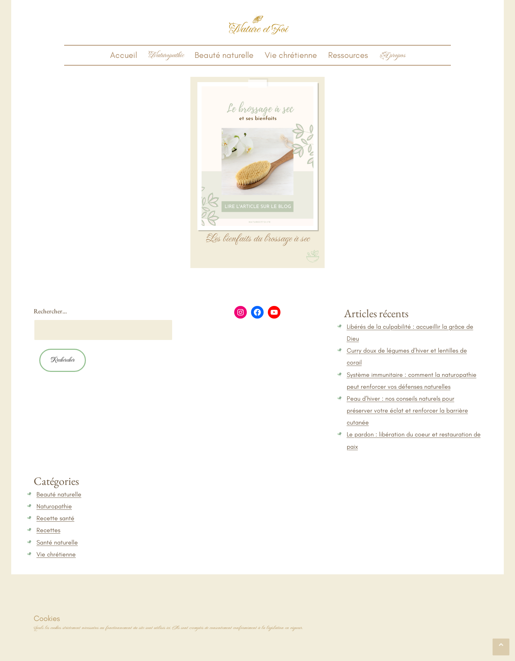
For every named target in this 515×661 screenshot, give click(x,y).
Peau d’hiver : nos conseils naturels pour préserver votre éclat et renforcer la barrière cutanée (407, 410)
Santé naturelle (57, 542)
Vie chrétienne (291, 55)
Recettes (48, 530)
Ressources (348, 55)
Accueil (123, 55)
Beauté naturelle (224, 55)
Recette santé (55, 518)
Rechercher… (50, 311)
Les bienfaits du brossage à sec (257, 238)
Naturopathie (54, 506)
